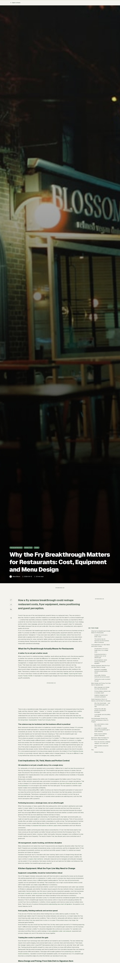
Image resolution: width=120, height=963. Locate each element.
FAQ (92, 779)
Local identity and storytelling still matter (102, 745)
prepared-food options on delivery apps (44, 829)
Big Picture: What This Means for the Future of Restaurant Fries (100, 768)
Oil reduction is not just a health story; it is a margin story (101, 680)
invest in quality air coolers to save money (34, 897)
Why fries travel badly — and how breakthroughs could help (102, 734)
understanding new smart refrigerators (60, 907)
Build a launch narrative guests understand (100, 764)
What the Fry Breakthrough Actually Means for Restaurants (100, 661)
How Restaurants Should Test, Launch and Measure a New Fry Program (99, 750)
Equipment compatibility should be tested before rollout (100, 701)
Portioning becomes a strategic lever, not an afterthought (100, 685)
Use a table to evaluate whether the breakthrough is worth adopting (102, 759)
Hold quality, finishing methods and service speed (102, 706)
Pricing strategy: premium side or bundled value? (102, 721)
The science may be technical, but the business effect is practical (101, 670)
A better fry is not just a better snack (100, 665)
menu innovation (61, 638)
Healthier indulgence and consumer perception (101, 725)
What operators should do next (101, 776)
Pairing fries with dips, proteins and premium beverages (100, 740)
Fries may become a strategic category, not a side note (102, 772)
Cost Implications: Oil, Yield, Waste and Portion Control (100, 675)
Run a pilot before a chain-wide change (101, 754)
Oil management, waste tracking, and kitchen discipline (100, 691)
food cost (71, 625)
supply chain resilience (36, 862)
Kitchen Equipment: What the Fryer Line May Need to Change (100, 696)
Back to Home (15, 2)
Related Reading (98, 782)
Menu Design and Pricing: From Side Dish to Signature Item (101, 713)
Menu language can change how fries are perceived (101, 717)
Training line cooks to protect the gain (102, 710)
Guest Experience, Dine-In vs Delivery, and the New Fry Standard (100, 729)
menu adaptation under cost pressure (59, 934)
